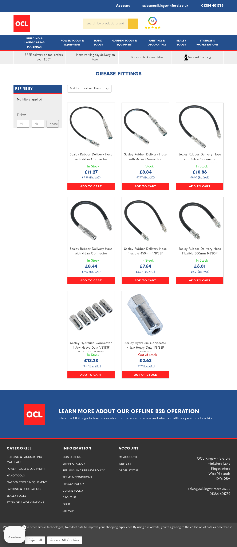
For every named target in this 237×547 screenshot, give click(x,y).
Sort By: (75, 88)
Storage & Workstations (207, 42)
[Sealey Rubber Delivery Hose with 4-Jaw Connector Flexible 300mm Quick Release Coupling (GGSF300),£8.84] (145, 126)
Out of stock (145, 374)
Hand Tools (98, 42)
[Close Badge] (24, 527)
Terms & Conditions (77, 477)
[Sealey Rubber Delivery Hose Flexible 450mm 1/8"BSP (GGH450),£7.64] (145, 220)
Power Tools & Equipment (72, 42)
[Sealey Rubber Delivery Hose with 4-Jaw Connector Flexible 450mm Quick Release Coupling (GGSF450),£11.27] (91, 126)
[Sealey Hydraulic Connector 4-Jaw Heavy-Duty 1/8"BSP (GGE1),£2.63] (145, 314)
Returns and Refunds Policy (83, 470)
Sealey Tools (181, 42)
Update (52, 124)
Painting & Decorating (157, 42)
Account (120, 5)
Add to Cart (91, 186)
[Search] (133, 24)
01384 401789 (209, 5)
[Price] (38, 114)
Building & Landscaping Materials (34, 42)
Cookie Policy (73, 490)
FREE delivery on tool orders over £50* (39, 57)
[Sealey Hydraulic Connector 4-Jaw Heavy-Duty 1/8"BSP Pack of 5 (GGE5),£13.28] (91, 314)
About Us (69, 497)
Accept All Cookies (64, 540)
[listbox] (96, 88)
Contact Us (71, 457)
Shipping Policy (74, 464)
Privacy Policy (73, 484)
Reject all (35, 540)
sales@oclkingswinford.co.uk (162, 5)
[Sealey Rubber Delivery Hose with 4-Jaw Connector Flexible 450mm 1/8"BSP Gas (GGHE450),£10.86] (199, 126)
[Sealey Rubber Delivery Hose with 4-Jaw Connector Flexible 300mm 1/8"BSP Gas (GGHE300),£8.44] (91, 220)
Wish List (125, 464)
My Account (128, 457)
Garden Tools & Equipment (124, 42)
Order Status (128, 470)
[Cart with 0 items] (222, 23)
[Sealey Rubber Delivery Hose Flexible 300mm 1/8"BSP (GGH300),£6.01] (199, 220)
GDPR (66, 504)
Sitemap (68, 511)
